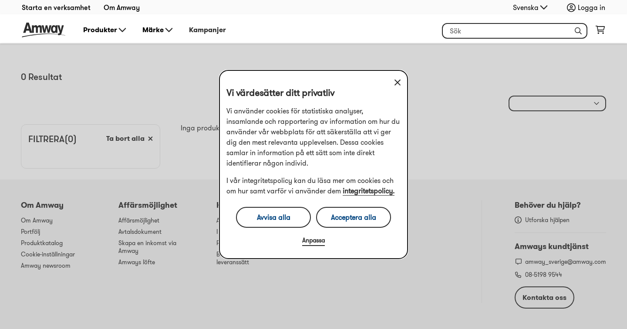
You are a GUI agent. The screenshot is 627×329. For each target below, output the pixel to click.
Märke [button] (158, 30)
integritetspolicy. (368, 190)
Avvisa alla (273, 217)
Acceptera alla (353, 217)
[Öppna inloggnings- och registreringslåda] (588, 7)
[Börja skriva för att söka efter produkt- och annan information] (514, 31)
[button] (578, 31)
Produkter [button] (105, 30)
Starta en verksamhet (56, 7)
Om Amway (122, 7)
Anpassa (313, 240)
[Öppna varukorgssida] (600, 31)
